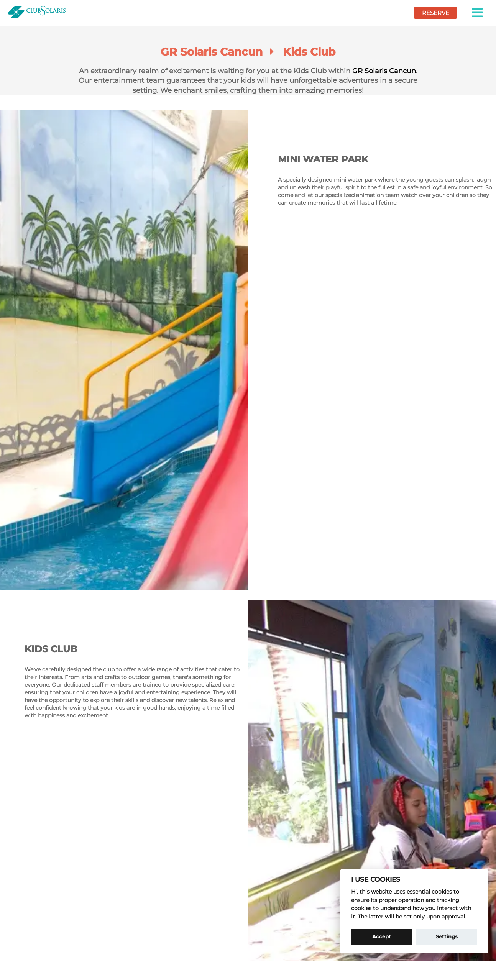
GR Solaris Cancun (384, 70)
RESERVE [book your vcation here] (435, 12)
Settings (447, 936)
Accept (381, 936)
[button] (478, 12)
